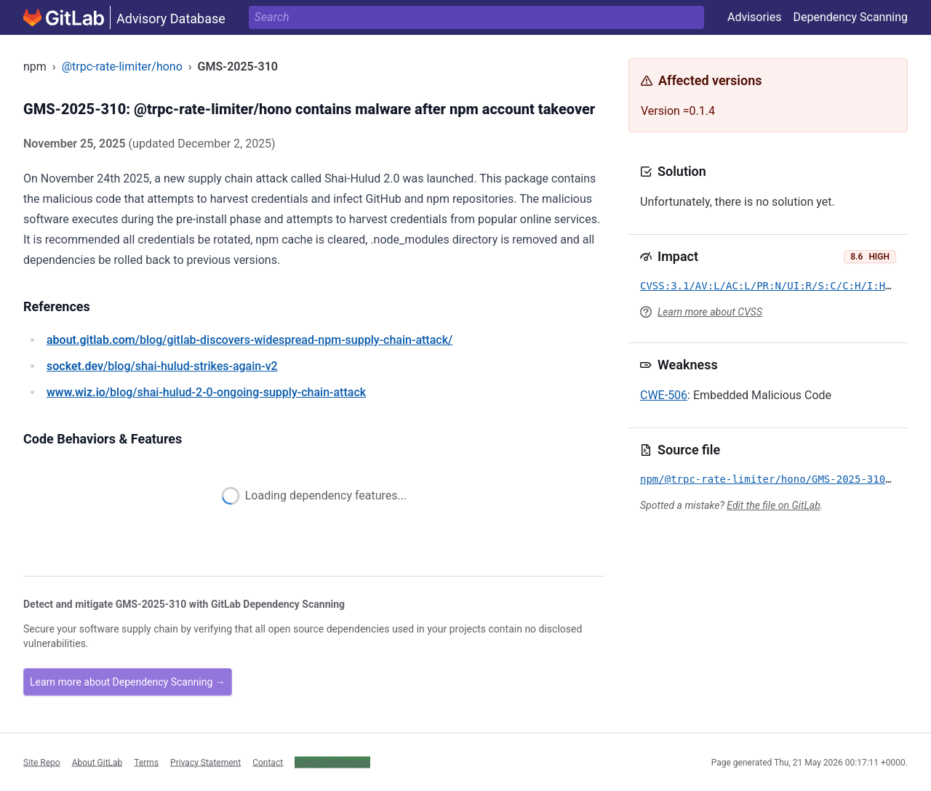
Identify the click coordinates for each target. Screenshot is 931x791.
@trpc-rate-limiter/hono (122, 66)
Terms (146, 762)
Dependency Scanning (850, 17)
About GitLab (97, 762)
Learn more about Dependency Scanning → (127, 682)
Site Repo (41, 762)
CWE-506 (663, 395)
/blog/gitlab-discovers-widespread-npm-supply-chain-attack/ (249, 340)
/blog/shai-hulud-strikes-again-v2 (162, 366)
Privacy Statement (205, 762)
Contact (267, 762)
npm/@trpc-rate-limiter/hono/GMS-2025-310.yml (775, 479)
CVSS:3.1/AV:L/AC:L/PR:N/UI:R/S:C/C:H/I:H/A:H (775, 286)
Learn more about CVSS (710, 312)
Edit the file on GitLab (773, 505)
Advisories (754, 17)
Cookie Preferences (332, 762)
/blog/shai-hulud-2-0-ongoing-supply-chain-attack (206, 392)
